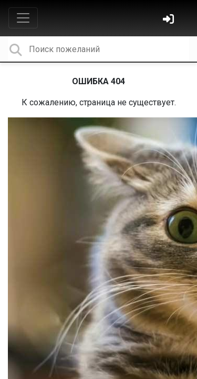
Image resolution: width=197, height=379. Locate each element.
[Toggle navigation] (23, 17)
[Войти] (170, 20)
